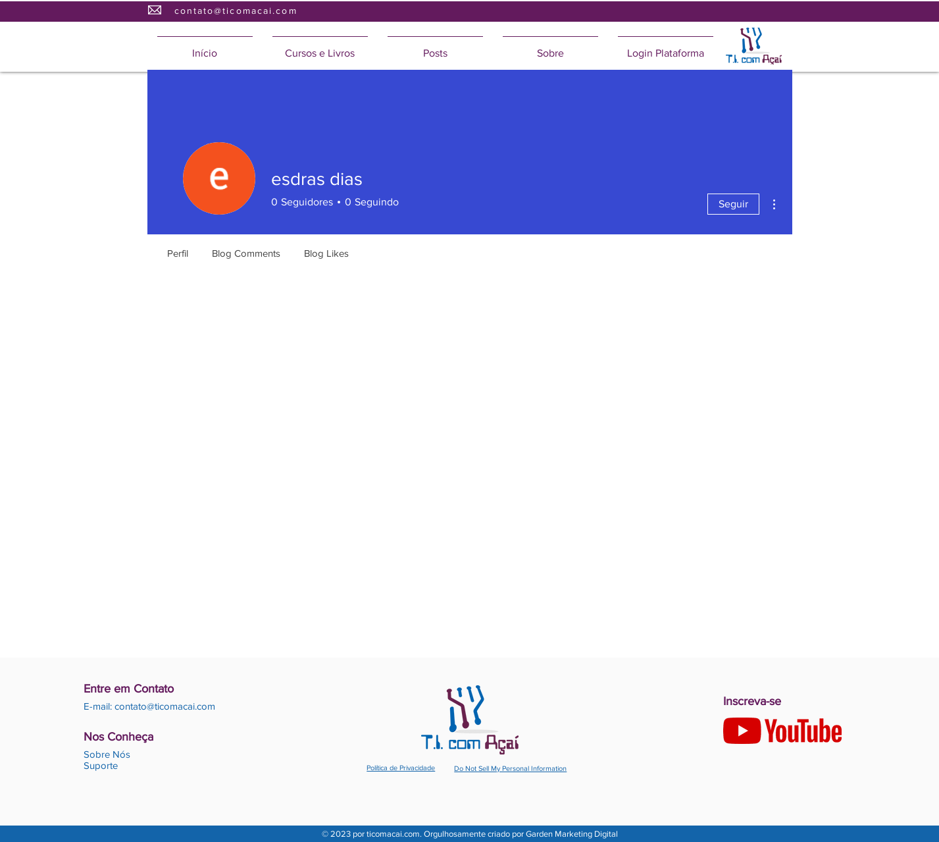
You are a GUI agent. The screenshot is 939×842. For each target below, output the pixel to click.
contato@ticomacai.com (235, 10)
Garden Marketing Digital (572, 834)
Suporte (101, 765)
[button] (320, 47)
